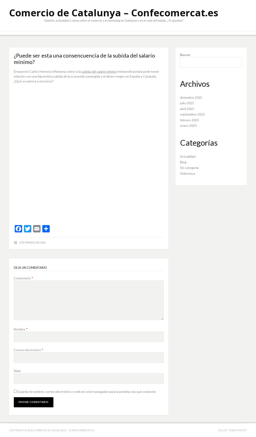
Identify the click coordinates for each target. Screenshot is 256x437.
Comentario (23, 278)
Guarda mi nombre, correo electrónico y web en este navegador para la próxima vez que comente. (86, 392)
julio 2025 (187, 103)
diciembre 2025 (191, 97)
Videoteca (187, 173)
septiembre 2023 (192, 114)
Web (17, 371)
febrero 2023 (189, 120)
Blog (183, 162)
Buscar (185, 55)
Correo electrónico (28, 350)
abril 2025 (187, 109)
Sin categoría (189, 168)
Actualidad (187, 156)
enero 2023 (188, 125)
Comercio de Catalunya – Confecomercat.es (113, 12)
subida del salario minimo (99, 71)
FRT (244, 430)
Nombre (21, 329)
